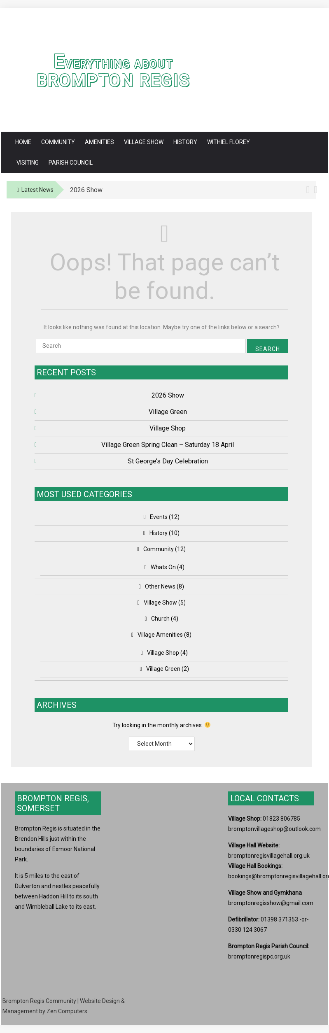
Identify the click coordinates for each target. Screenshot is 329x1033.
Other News (160, 586)
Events (159, 517)
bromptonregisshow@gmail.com (270, 903)
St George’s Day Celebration (168, 461)
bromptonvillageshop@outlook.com (274, 829)
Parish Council (71, 162)
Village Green (168, 412)
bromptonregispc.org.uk (259, 956)
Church (160, 618)
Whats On (163, 567)
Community (58, 142)
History (185, 142)
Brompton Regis (113, 81)
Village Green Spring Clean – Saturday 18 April (167, 445)
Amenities (99, 142)
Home (23, 142)
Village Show (143, 142)
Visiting (27, 162)
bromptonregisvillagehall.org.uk (269, 855)
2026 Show (168, 395)
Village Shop (167, 428)
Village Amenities (160, 634)
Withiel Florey (228, 142)
